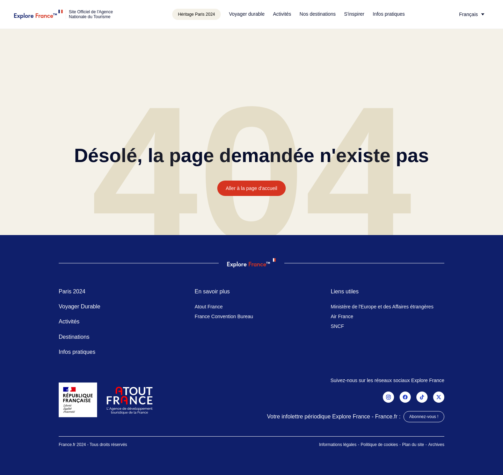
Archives (436, 444)
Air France (342, 316)
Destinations (74, 337)
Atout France (209, 306)
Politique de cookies (379, 444)
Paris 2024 (72, 291)
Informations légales (337, 444)
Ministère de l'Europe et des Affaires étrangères (382, 306)
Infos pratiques (389, 14)
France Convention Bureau (224, 316)
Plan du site (413, 444)
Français (468, 14)
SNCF (337, 326)
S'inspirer (354, 14)
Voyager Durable (79, 306)
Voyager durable (247, 14)
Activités (282, 14)
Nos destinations (318, 14)
